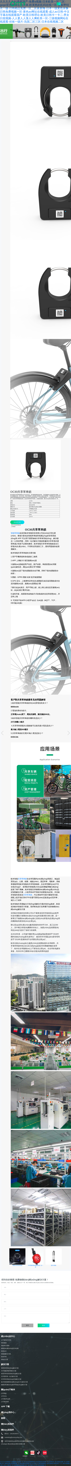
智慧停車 (4, 1356)
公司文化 (4, 1396)
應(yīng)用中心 (7, 1412)
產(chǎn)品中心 (8, 1336)
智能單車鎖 (15, 533)
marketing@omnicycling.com (11, 1437)
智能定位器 (4, 1359)
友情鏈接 (25, 1456)
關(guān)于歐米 (8, 1389)
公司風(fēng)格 (5, 1399)
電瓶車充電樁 (5, 1345)
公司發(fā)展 (5, 1401)
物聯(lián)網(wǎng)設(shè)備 (9, 1348)
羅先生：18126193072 (10, 1433)
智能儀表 (4, 1343)
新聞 (3, 1418)
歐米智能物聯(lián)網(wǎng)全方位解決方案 (14, 1382)
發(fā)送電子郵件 (17, 522)
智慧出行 (4, 1351)
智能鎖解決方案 (6, 1354)
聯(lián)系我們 (7, 1424)
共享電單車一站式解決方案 (9, 1376)
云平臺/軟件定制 (6, 1340)
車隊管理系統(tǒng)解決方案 (10, 1368)
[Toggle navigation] (59, 3)
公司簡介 (13, 526)
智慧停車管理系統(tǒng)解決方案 (11, 1373)
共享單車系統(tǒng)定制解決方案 (11, 1379)
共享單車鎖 (22, 879)
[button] (68, 733)
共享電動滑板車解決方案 (8, 1371)
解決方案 (5, 1364)
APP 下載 (5, 1406)
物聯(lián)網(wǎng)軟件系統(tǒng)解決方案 (14, 1384)
